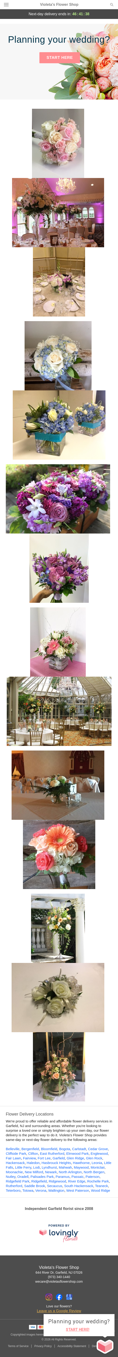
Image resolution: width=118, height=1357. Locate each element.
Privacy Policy (43, 1346)
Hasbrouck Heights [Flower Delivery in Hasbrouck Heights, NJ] (56, 1163)
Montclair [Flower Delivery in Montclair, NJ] (98, 1167)
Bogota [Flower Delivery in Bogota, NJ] (64, 1149)
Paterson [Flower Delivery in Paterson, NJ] (92, 1177)
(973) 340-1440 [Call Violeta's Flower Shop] (59, 1277)
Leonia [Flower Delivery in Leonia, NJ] (97, 1163)
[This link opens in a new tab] (59, 1233)
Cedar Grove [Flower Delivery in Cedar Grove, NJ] (98, 1149)
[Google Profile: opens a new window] (69, 1297)
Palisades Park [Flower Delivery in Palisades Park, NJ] (42, 1177)
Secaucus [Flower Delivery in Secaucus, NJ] (54, 1186)
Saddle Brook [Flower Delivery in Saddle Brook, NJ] (34, 1186)
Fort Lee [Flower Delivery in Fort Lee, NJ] (44, 1158)
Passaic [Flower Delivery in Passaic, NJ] (77, 1177)
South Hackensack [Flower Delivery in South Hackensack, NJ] (78, 1186)
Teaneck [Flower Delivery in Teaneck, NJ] (101, 1186)
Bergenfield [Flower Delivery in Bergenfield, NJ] (30, 1149)
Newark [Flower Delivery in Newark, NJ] (51, 1172)
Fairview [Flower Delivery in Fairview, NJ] (29, 1158)
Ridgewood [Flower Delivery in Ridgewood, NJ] (57, 1181)
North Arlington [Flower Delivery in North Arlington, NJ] (70, 1172)
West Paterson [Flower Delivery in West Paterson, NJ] (77, 1190)
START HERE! (77, 1329)
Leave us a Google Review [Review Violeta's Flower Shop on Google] (59, 1311)
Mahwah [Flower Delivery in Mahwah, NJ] (65, 1167)
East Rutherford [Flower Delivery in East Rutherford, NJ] (52, 1153)
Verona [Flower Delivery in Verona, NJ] (40, 1190)
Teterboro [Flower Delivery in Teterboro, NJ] (13, 1190)
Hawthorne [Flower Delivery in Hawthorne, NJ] (81, 1163)
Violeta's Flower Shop (59, 4)
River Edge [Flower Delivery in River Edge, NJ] (76, 1181)
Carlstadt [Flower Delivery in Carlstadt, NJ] (79, 1149)
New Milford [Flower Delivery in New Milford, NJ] (34, 1172)
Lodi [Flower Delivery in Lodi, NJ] (36, 1167)
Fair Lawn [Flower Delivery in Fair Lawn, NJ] (13, 1158)
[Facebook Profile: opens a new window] (59, 1297)
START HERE (60, 57)
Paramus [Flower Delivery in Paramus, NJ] (63, 1177)
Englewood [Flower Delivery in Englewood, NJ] (99, 1153)
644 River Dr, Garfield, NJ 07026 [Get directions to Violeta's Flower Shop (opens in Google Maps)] (58, 1272)
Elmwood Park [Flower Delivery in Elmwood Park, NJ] (77, 1153)
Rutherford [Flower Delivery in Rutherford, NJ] (14, 1186)
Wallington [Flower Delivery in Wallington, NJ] (56, 1190)
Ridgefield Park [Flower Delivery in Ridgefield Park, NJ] (17, 1181)
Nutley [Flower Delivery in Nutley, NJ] (10, 1177)
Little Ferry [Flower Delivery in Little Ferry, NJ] (23, 1167)
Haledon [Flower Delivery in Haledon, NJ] (33, 1163)
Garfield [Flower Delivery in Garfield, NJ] (59, 1158)
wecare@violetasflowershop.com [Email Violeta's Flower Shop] (59, 1281)
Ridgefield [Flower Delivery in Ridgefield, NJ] (39, 1181)
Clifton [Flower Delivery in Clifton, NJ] (33, 1153)
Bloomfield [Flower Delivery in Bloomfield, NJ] (49, 1149)
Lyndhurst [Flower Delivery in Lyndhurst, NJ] (49, 1167)
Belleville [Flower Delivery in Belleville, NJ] (12, 1149)
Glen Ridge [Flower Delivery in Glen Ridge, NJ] (75, 1158)
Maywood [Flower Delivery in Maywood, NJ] (81, 1167)
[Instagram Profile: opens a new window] (49, 1297)
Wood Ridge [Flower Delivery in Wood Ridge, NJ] (100, 1190)
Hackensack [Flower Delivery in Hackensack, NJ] (15, 1163)
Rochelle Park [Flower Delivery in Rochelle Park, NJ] (98, 1181)
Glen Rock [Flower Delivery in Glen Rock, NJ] (94, 1158)
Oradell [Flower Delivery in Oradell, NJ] (23, 1177)
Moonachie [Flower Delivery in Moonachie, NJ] (14, 1172)
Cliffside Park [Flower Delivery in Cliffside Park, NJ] (16, 1153)
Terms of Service (18, 1346)
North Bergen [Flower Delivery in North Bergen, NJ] (94, 1172)
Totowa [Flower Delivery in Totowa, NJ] (27, 1190)
